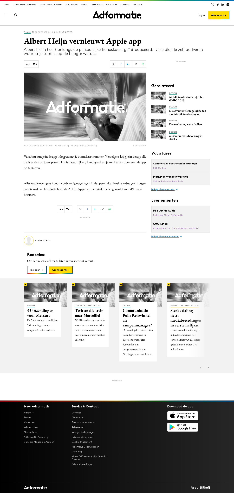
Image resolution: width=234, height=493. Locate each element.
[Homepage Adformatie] (117, 15)
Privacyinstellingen (82, 464)
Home (7, 4)
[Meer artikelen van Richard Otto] (85, 240)
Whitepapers (31, 427)
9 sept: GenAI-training (51, 4)
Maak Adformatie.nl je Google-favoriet (89, 458)
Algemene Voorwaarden (85, 446)
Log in (201, 15)
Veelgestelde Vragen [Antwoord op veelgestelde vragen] (83, 432)
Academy (125, 4)
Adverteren (71, 4)
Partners (137, 4)
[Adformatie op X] (212, 4)
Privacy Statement (82, 436)
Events (84, 4)
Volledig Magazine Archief (39, 441)
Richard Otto (64, 32)
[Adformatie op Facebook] (217, 4)
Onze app (77, 451)
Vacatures (111, 4)
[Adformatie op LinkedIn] (222, 4)
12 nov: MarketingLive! (25, 4)
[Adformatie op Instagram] (228, 4)
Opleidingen (97, 4)
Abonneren (78, 417)
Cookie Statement (82, 441)
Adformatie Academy (36, 436)
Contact (76, 412)
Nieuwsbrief (31, 432)
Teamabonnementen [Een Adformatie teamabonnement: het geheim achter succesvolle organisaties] (83, 422)
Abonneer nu (218, 15)
